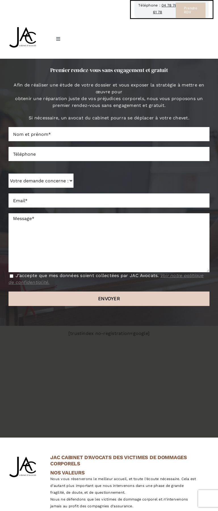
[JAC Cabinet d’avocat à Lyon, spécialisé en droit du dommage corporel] (23, 26)
